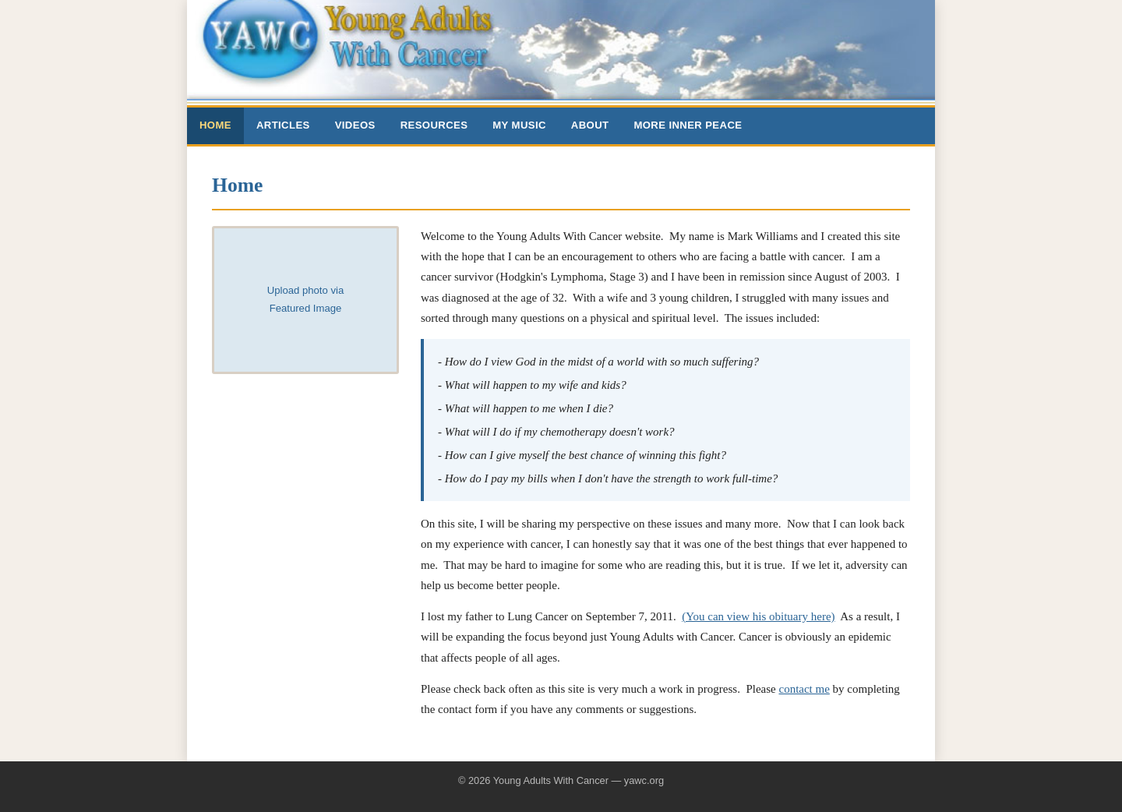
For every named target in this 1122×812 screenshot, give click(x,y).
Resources (434, 125)
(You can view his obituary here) (758, 616)
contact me (803, 689)
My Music (519, 125)
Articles (283, 125)
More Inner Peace (687, 125)
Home (215, 125)
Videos (355, 125)
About (590, 125)
